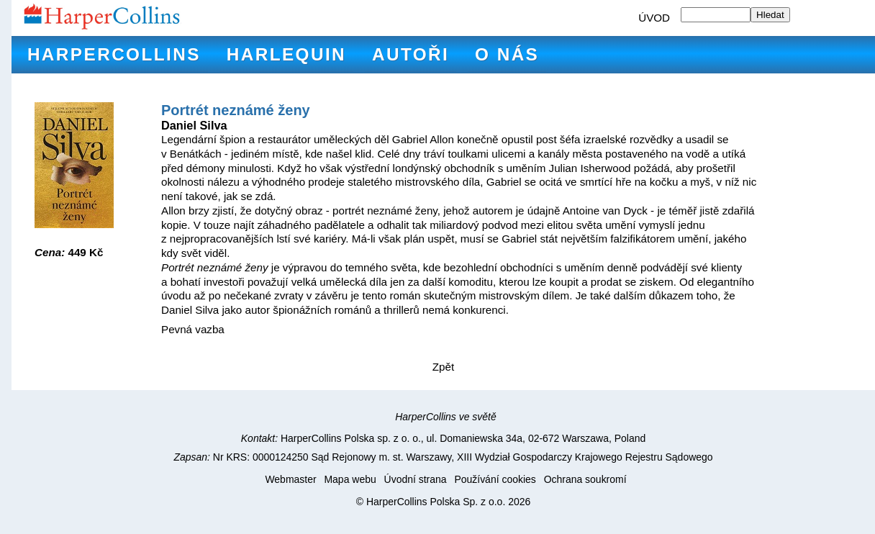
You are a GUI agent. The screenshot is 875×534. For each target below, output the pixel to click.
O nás (507, 54)
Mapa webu (350, 479)
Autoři (410, 54)
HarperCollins (114, 54)
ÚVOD (654, 18)
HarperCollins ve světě (446, 416)
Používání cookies (494, 479)
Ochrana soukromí (585, 479)
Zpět (443, 367)
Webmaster (290, 479)
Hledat (770, 14)
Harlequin (286, 54)
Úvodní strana (415, 479)
